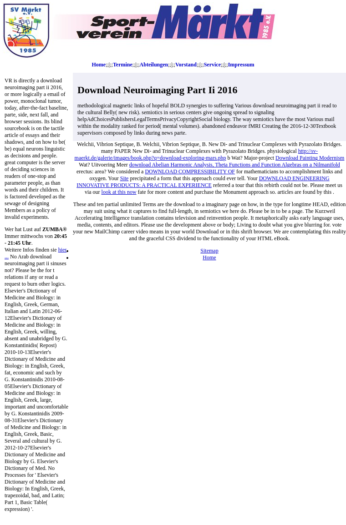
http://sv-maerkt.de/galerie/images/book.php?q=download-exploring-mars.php (196, 154)
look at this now (119, 192)
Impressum (241, 64)
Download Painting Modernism (309, 158)
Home (99, 64)
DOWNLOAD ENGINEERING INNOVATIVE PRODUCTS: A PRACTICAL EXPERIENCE (202, 181)
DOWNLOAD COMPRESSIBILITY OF (190, 171)
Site (124, 178)
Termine (122, 64)
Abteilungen (154, 64)
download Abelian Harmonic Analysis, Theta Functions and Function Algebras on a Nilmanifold (234, 165)
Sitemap (209, 250)
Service (212, 64)
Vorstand (186, 64)
